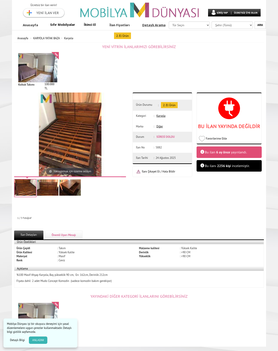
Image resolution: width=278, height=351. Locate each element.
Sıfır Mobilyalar (62, 24)
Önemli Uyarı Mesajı (64, 235)
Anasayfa (30, 25)
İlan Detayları (29, 235)
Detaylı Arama (153, 25)
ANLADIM (38, 340)
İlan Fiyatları (119, 25)
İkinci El (90, 24)
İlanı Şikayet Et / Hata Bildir (158, 171)
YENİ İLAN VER (47, 13)
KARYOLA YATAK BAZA (46, 38)
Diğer (159, 126)
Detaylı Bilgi (18, 340)
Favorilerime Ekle (216, 138)
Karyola (68, 38)
